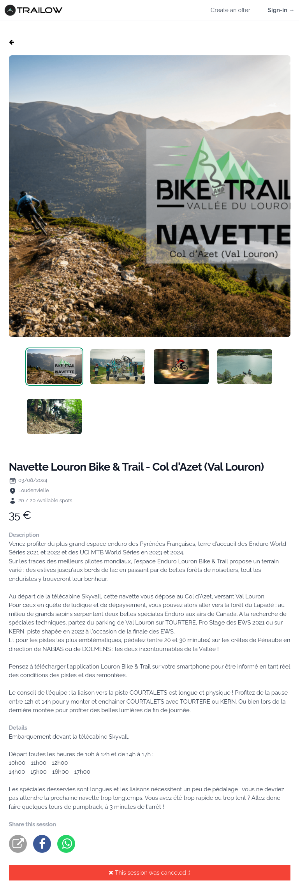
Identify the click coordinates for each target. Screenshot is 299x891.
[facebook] (42, 844)
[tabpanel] (149, 196)
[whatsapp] (66, 844)
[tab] (54, 366)
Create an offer (230, 10)
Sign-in (281, 10)
